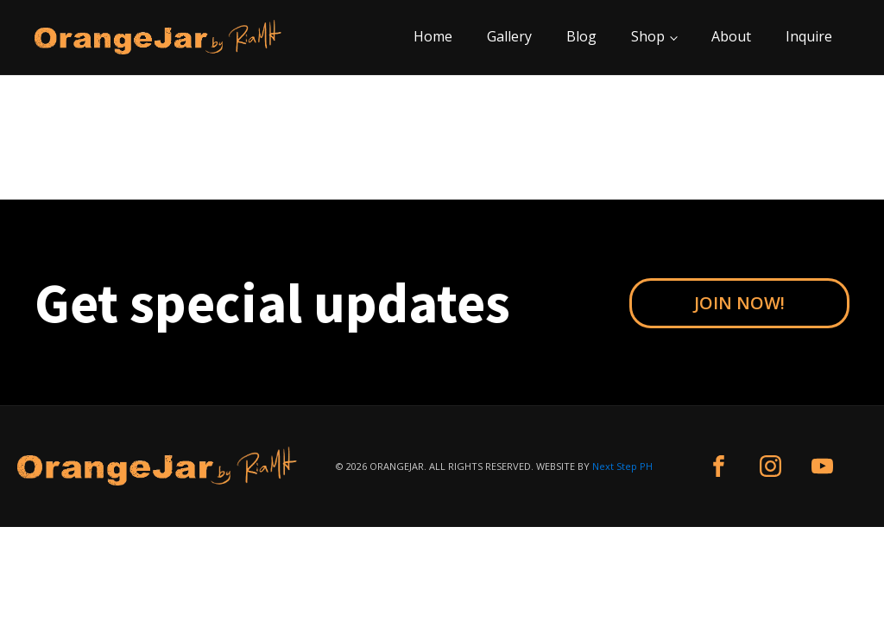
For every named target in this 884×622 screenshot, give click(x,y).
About (731, 36)
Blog (581, 36)
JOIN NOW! (739, 302)
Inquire (809, 36)
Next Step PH (622, 466)
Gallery (509, 36)
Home (433, 36)
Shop (648, 36)
